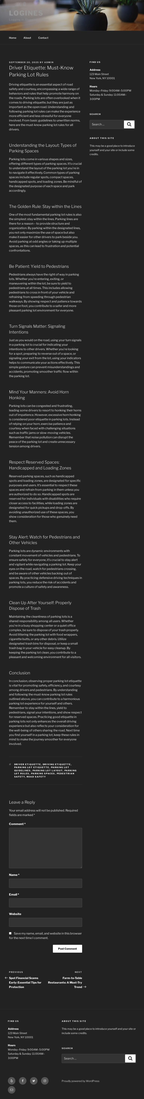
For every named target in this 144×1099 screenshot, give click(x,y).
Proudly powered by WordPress (80, 1081)
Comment (17, 824)
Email (14, 894)
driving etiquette (57, 764)
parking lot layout (48, 770)
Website (15, 914)
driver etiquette (27, 764)
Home (12, 37)
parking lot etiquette (31, 767)
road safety (36, 776)
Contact (43, 37)
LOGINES (26, 13)
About (27, 37)
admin (49, 62)
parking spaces (43, 773)
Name (14, 875)
